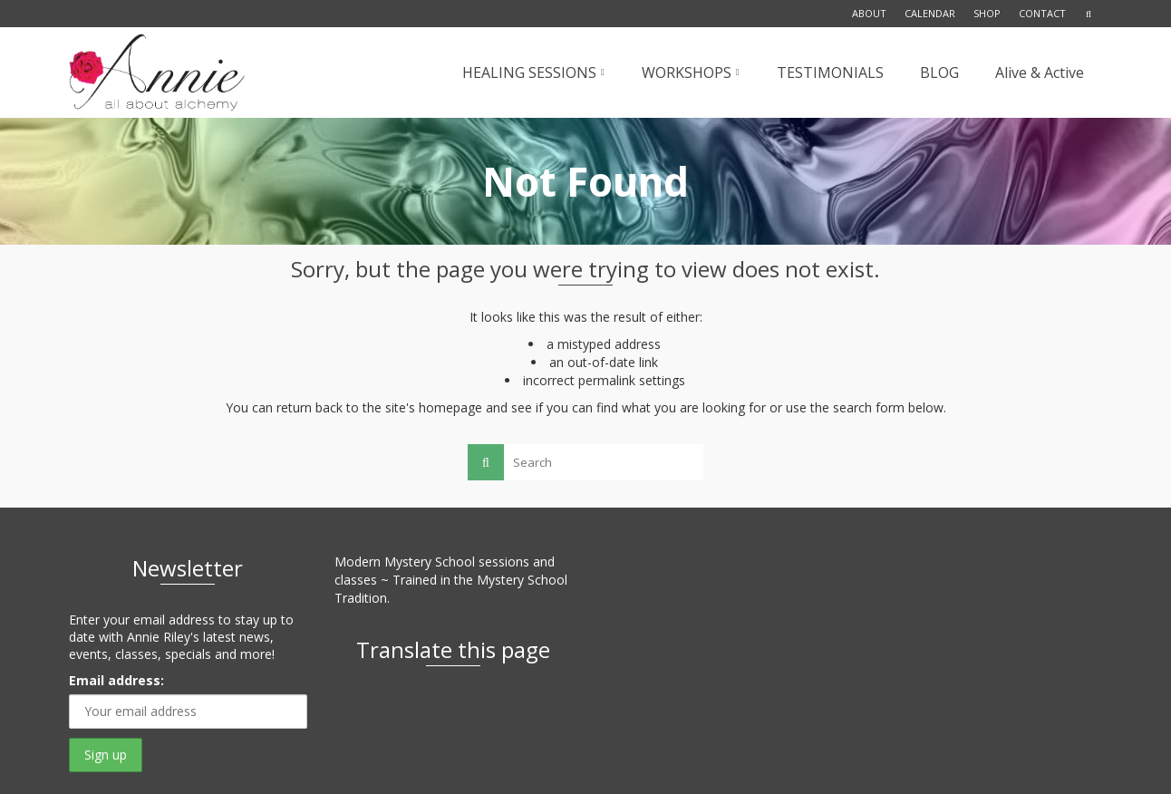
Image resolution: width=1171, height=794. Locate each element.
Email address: (116, 680)
